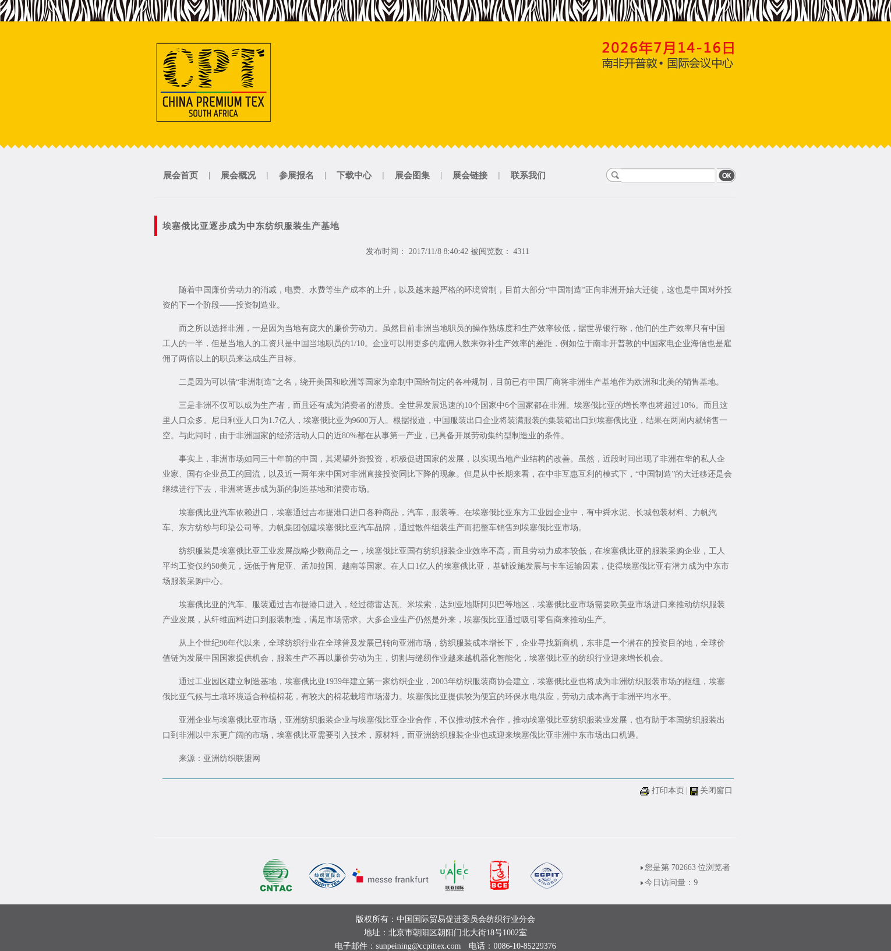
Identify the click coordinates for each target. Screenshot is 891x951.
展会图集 (412, 175)
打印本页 (668, 790)
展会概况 (238, 175)
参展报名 (296, 175)
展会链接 (469, 175)
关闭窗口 (716, 790)
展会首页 (180, 175)
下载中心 (354, 175)
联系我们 (528, 175)
